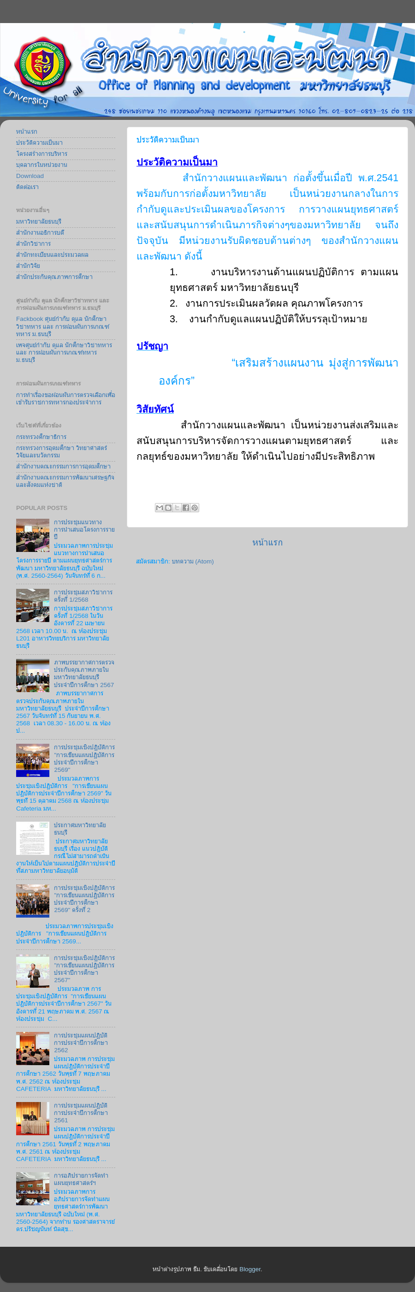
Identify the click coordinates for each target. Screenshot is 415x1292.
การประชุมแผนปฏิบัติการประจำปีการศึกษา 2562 (81, 1043)
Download (30, 175)
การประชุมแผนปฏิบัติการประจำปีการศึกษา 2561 (81, 1113)
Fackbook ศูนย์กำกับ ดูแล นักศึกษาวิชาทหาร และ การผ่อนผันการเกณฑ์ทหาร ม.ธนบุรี (62, 326)
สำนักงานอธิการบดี (40, 232)
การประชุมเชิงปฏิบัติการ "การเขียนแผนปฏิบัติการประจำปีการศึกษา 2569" (84, 758)
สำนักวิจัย (28, 265)
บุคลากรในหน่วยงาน (41, 164)
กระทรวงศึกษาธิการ (41, 436)
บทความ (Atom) (193, 561)
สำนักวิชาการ (33, 243)
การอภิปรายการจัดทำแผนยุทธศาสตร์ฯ (81, 1179)
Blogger (250, 1269)
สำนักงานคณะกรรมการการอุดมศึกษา (63, 466)
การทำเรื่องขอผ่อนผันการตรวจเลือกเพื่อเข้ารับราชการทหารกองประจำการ (65, 398)
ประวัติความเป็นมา (39, 142)
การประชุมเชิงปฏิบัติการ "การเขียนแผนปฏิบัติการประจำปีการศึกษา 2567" (84, 969)
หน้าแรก (267, 542)
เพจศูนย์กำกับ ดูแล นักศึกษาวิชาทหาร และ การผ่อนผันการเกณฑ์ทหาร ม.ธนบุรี (64, 352)
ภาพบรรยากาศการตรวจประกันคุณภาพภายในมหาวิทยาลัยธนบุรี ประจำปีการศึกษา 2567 (84, 673)
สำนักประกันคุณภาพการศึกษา (54, 276)
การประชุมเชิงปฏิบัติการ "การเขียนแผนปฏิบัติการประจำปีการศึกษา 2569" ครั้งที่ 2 (84, 899)
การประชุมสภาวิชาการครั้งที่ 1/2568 (83, 596)
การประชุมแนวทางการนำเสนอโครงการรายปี (84, 529)
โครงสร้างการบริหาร (41, 153)
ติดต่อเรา (27, 187)
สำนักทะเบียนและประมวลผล (52, 254)
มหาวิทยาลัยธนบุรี (38, 221)
